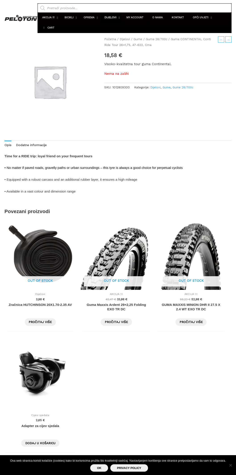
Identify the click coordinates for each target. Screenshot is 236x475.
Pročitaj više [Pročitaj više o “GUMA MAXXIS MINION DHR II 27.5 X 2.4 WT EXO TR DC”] (147, 305)
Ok (99, 468)
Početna (110, 39)
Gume (138, 39)
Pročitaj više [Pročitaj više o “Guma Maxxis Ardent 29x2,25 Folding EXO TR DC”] (89, 305)
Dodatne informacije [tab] (32, 145)
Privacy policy (129, 468)
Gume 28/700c (157, 39)
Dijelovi (125, 39)
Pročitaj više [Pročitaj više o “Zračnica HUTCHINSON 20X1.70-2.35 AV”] (31, 305)
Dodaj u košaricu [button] (205, 305)
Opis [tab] (8, 145)
